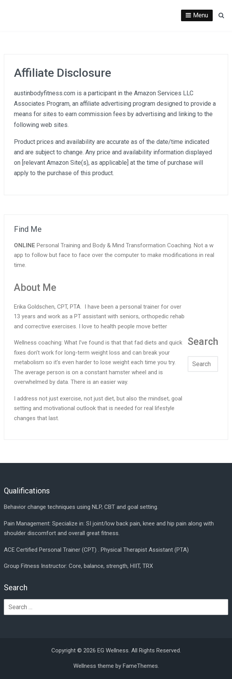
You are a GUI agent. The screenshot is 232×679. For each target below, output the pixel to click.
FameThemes (140, 665)
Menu (200, 15)
